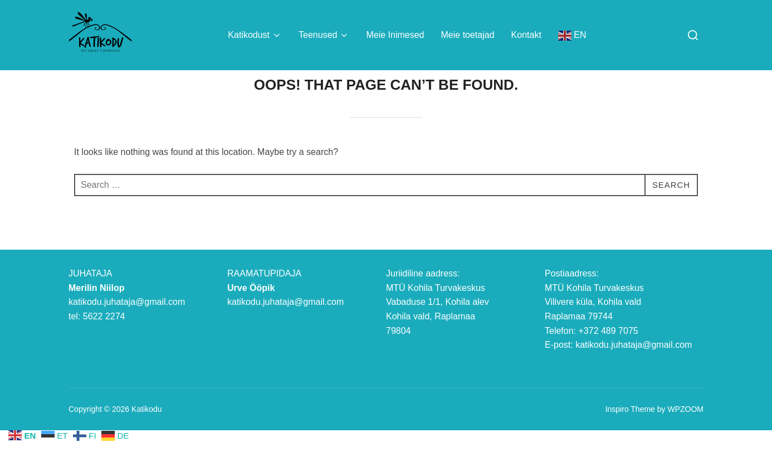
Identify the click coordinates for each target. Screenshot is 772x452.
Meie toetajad (468, 35)
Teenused (324, 35)
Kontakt (526, 35)
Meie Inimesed (395, 35)
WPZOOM (685, 431)
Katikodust (255, 35)
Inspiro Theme (630, 431)
